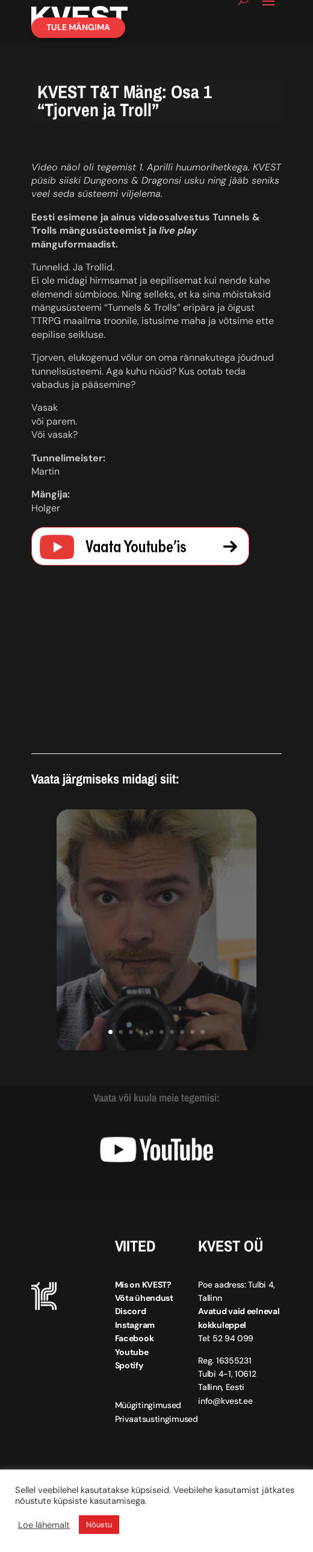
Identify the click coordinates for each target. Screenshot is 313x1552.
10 (202, 1032)
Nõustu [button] (99, 1524)
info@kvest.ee (225, 1400)
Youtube (132, 1352)
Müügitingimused (148, 1405)
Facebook (134, 1338)
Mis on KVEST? (143, 1284)
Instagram (135, 1325)
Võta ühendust (144, 1297)
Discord (130, 1311)
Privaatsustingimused (156, 1418)
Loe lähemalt (44, 1524)
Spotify (129, 1365)
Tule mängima (78, 27)
